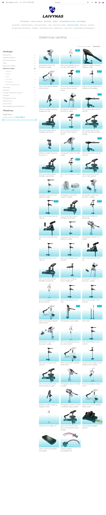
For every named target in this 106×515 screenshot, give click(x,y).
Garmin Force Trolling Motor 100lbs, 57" (68, 280)
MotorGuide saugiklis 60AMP (89, 427)
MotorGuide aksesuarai (20, 85)
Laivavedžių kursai (67, 21)
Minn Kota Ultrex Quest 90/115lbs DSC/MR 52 (47, 131)
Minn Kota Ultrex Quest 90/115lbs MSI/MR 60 (47, 280)
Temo (20, 77)
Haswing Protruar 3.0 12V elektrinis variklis (48, 196)
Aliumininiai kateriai (40, 25)
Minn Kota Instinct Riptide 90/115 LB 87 (91, 406)
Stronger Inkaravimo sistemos (21, 28)
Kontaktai (81, 21)
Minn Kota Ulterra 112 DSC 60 (91, 259)
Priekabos (35, 28)
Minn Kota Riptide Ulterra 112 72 (91, 385)
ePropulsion (20, 82)
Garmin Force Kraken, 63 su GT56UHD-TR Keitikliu (92, 87)
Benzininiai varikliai (60, 25)
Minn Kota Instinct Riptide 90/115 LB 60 (48, 322)
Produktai (24, 21)
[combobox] (70, 2)
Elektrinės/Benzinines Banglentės (84, 28)
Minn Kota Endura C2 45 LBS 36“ (69, 259)
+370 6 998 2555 (27, 2)
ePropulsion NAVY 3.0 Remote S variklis (47, 343)
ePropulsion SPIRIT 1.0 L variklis (91, 238)
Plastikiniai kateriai (27, 25)
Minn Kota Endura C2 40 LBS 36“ (48, 259)
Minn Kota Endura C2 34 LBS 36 (91, 343)
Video (55, 21)
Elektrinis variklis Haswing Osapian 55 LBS (48, 110)
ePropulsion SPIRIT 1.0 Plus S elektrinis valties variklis (71, 406)
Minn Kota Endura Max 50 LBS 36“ (91, 154)
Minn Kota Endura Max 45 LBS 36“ (91, 110)
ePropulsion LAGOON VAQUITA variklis (69, 196)
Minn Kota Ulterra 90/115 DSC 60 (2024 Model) (47, 385)
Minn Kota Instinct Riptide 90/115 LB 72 (70, 364)
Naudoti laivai (58, 28)
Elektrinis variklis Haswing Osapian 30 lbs (48, 406)
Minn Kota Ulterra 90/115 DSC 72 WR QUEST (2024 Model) (70, 428)
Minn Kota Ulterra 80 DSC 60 (48, 238)
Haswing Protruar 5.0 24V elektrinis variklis (70, 238)
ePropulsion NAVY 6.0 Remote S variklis (47, 66)
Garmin (20, 74)
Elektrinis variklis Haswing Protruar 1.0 (48, 154)
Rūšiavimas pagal (83, 46)
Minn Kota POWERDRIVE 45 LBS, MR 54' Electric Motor (70, 88)
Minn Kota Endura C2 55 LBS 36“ (47, 364)
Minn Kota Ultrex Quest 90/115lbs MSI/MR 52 (69, 217)
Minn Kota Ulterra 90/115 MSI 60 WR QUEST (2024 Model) (91, 132)
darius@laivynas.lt (11, 2)
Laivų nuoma (36, 21)
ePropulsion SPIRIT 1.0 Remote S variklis (69, 110)
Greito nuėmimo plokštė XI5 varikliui (48, 450)
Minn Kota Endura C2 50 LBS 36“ (91, 301)
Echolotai (91, 25)
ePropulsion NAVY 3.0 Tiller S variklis (70, 385)
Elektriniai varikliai (73, 25)
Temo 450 (85, 321)
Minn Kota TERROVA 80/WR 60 (89, 217)
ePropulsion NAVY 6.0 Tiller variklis (70, 154)
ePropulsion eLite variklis (69, 321)
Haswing (20, 71)
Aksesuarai (83, 25)
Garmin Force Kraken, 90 (48, 426)
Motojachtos (16, 25)
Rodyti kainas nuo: (8, 117)
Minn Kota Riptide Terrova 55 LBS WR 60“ (48, 301)
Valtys (50, 25)
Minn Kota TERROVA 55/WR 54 (71, 175)
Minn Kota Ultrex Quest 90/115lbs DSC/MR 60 (47, 175)
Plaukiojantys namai (46, 28)
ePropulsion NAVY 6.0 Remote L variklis (90, 196)
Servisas (47, 21)
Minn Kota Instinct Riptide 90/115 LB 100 (48, 87)
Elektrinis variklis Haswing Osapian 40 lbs (91, 66)
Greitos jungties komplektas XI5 (66, 450)
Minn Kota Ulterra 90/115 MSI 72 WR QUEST (90, 175)
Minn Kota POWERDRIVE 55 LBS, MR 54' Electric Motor (70, 132)
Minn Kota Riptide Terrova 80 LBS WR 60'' (70, 343)
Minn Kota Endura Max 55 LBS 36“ (48, 217)
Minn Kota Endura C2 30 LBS (69, 301)
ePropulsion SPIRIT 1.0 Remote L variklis (90, 280)
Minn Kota (20, 79)
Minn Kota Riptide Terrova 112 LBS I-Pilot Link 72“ (70, 66)
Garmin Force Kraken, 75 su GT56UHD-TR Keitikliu (92, 364)
